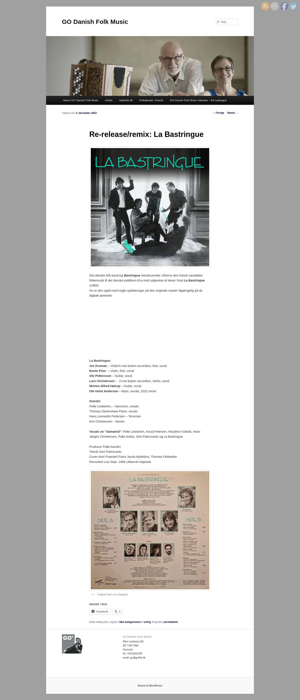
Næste (232, 112)
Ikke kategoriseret (130, 622)
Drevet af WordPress (150, 685)
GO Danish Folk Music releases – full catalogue (198, 100)
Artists (108, 100)
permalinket (171, 622)
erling (147, 622)
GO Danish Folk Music (95, 21)
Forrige (218, 112)
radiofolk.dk (126, 100)
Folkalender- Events (151, 100)
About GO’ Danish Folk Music (80, 100)
